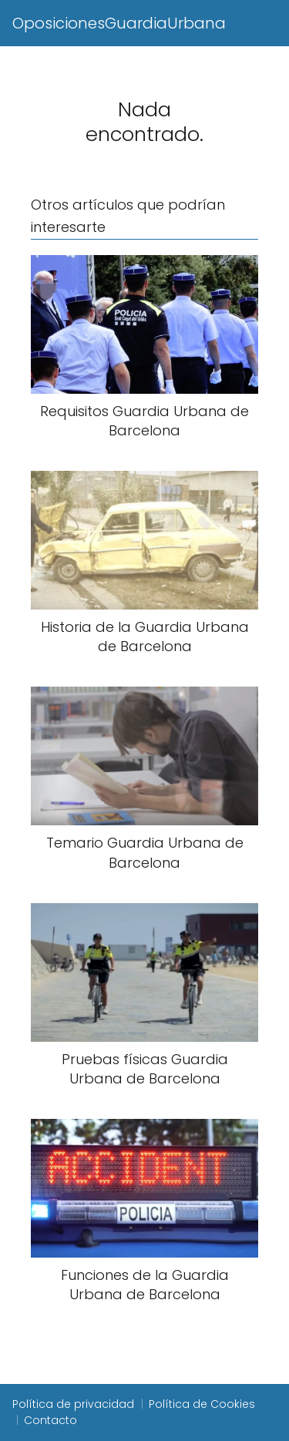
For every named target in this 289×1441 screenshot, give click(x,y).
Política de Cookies (202, 1404)
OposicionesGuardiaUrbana (119, 23)
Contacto (50, 1420)
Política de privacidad (73, 1404)
